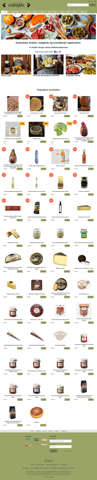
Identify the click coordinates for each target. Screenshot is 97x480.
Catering (71, 12)
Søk (92, 4)
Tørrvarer (31, 12)
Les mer (53, 474)
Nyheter (10, 12)
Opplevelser (78, 12)
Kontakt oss (64, 431)
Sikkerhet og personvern (52, 464)
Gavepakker (58, 12)
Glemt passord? (68, 451)
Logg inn (57, 431)
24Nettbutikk (51, 477)
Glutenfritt (46, 12)
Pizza (52, 12)
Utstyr (65, 12)
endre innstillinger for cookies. (63, 474)
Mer (85, 12)
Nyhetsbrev (64, 464)
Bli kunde (38, 431)
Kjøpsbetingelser (40, 464)
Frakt (32, 464)
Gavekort (50, 431)
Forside (4, 12)
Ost (15, 12)
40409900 (54, 468)
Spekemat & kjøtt (23, 12)
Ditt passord (52, 444)
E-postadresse (53, 438)
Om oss (44, 431)
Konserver (38, 12)
